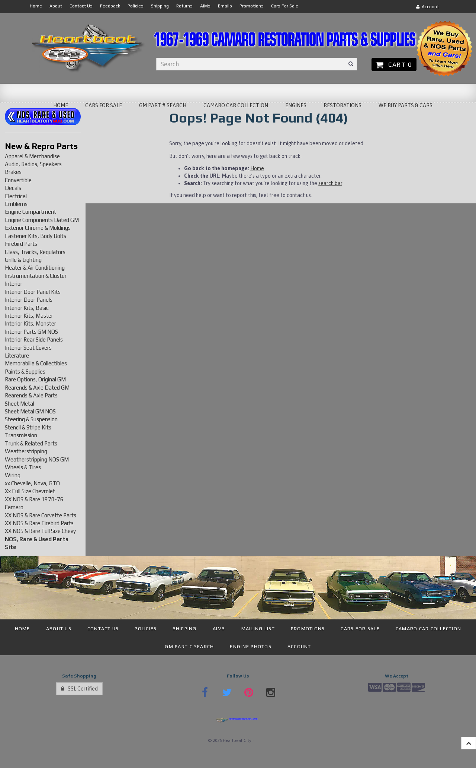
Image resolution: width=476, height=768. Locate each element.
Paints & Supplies (25, 371)
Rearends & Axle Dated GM (37, 387)
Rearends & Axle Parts (31, 395)
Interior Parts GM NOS (31, 332)
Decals (13, 188)
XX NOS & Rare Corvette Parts (40, 515)
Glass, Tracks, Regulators (35, 252)
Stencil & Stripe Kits (28, 427)
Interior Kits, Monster (30, 323)
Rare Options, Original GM (35, 379)
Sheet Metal (19, 403)
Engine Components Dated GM (42, 220)
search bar (330, 183)
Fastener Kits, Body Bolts (35, 236)
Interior (13, 283)
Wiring (12, 475)
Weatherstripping (26, 451)
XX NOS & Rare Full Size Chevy (40, 531)
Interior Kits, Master (29, 315)
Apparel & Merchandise (32, 156)
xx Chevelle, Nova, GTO (32, 483)
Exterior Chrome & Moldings (38, 228)
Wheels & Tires (23, 467)
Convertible (18, 180)
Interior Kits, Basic (27, 308)
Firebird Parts (21, 244)
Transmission (21, 435)
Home (257, 168)
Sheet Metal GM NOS (30, 411)
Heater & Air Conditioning (35, 267)
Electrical (16, 196)
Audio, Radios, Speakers (33, 164)
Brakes (13, 172)
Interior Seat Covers (28, 348)
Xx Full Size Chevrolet (30, 491)
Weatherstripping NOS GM (37, 459)
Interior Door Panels (28, 299)
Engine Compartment (30, 212)
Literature (17, 355)
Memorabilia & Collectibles (36, 363)
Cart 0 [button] (394, 64)
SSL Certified (79, 689)
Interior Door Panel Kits (33, 292)
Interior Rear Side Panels (34, 339)
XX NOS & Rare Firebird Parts (39, 523)
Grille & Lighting (23, 260)
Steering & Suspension (31, 419)
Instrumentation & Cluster (36, 276)
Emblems (16, 204)
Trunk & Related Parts (31, 443)
